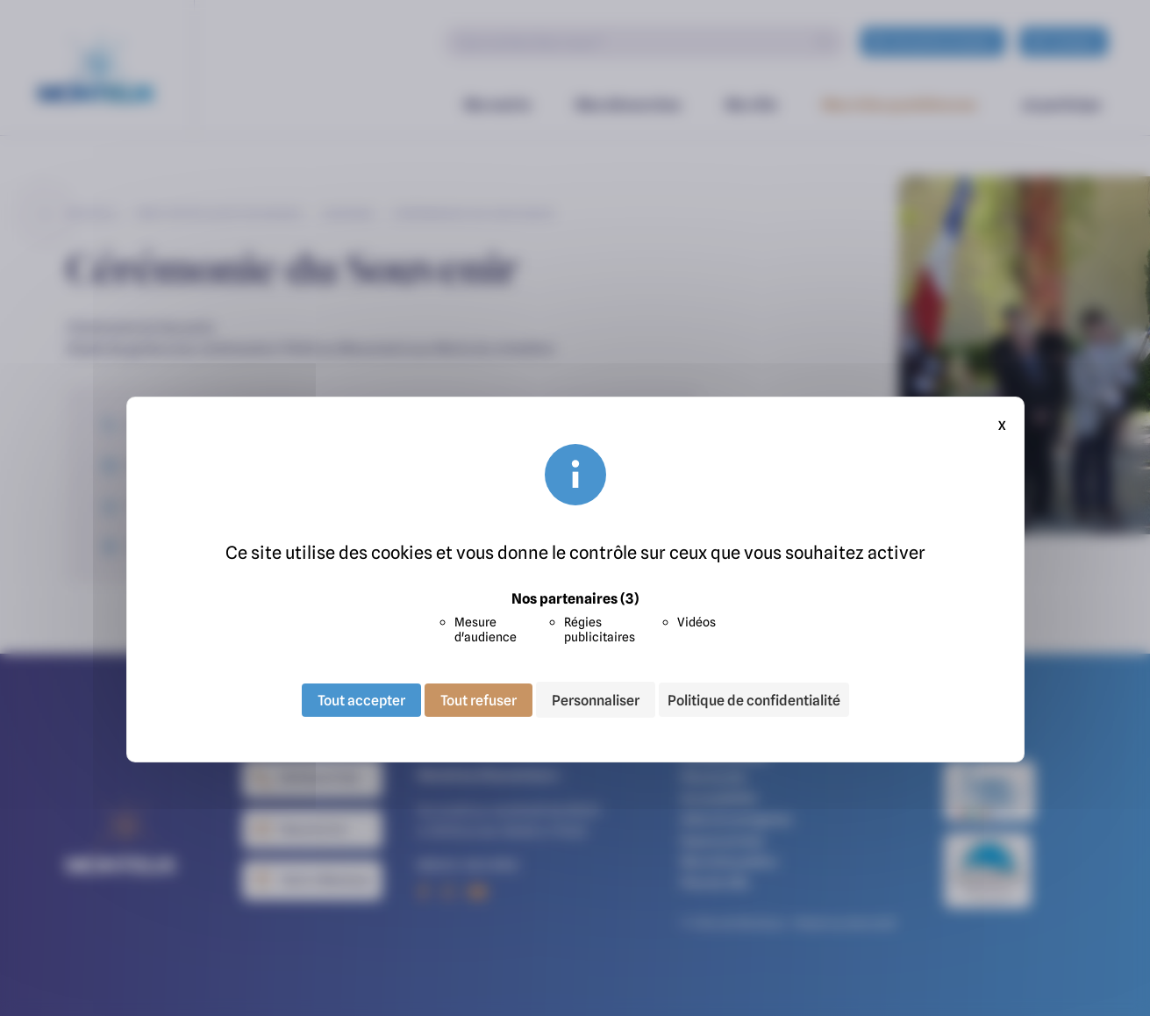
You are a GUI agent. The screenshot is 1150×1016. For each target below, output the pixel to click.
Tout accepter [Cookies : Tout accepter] (361, 699)
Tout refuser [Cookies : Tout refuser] (478, 699)
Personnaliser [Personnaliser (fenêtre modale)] (595, 699)
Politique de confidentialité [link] (754, 700)
